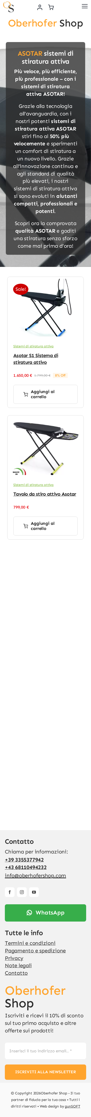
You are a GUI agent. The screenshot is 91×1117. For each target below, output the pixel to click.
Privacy (14, 958)
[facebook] (10, 892)
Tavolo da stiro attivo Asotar (44, 494)
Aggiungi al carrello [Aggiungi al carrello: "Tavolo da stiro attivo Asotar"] (38, 526)
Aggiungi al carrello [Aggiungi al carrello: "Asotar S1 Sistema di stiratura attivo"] (38, 394)
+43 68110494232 (26, 867)
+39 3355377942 (24, 859)
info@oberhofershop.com (35, 875)
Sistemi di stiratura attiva (33, 346)
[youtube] (34, 892)
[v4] (8, 3)
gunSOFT (72, 1106)
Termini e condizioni (30, 943)
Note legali (18, 965)
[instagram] (22, 892)
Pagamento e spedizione (35, 950)
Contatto (16, 973)
